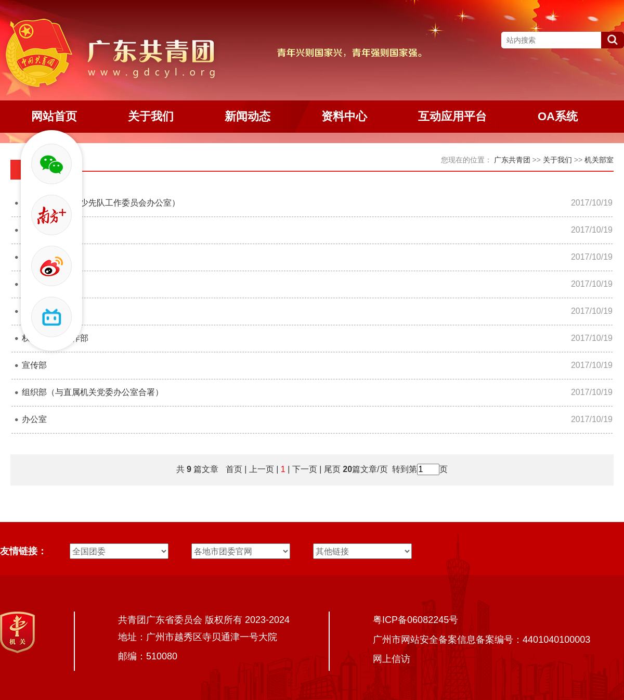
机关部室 (599, 160)
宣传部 (34, 365)
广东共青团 (512, 160)
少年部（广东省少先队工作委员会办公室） (101, 202)
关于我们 (557, 160)
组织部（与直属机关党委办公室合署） (92, 392)
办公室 (34, 419)
